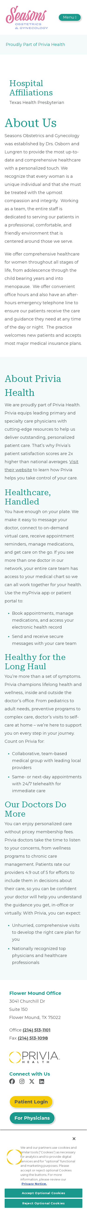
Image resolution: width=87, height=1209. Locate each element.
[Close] (74, 1139)
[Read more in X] (32, 1082)
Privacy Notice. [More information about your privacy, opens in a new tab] (34, 1184)
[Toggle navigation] (69, 17)
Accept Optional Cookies (43, 1193)
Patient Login (31, 1102)
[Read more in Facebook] (12, 1082)
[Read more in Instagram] (22, 1082)
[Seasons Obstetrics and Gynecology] (27, 17)
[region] (43, 1169)
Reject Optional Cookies (43, 1203)
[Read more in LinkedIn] (42, 1082)
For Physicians (32, 1118)
